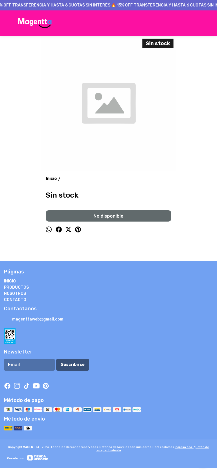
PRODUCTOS (16, 287)
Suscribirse (72, 364)
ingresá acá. (184, 447)
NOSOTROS (15, 293)
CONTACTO (15, 299)
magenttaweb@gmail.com (33, 319)
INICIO (10, 281)
